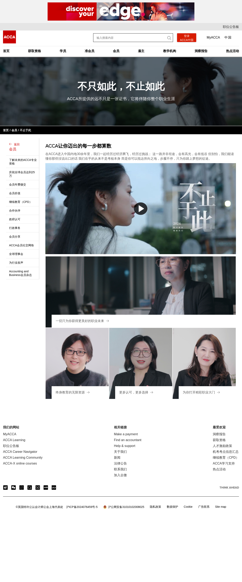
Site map (220, 506)
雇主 (141, 51)
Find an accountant (127, 440)
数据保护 (172, 506)
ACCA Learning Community (23, 457)
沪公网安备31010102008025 (123, 507)
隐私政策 (155, 506)
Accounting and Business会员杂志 (20, 273)
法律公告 (120, 463)
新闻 (117, 457)
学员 (63, 51)
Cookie (188, 506)
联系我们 (120, 469)
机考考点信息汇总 (226, 451)
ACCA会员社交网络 (21, 245)
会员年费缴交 (17, 184)
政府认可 (14, 219)
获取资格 (34, 51)
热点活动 (232, 51)
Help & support (124, 446)
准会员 (89, 51)
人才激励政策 (222, 446)
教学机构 (169, 51)
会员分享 (14, 236)
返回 (23, 147)
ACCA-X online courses (20, 463)
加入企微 (120, 475)
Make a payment (126, 434)
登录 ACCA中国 (186, 38)
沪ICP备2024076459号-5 (57, 507)
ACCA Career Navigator (20, 451)
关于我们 (120, 451)
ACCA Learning (14, 440)
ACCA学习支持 (224, 463)
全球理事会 (16, 254)
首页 (6, 51)
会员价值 (14, 193)
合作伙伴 (14, 210)
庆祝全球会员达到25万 (22, 174)
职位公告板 (231, 26)
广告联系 (204, 506)
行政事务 (14, 228)
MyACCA (213, 37)
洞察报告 (201, 51)
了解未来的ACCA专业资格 (23, 161)
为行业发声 (16, 262)
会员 (116, 51)
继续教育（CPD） (20, 201)
